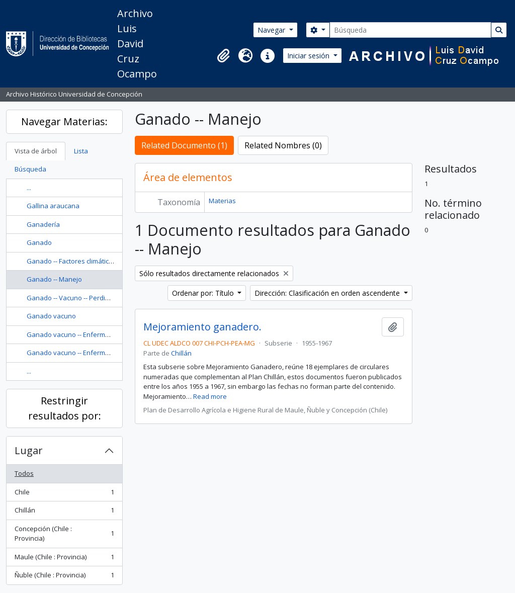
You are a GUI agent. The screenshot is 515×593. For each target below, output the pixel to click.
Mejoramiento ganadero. (202, 327)
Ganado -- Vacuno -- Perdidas (72, 297)
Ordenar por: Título (204, 293)
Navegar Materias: (64, 121)
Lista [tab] (81, 150)
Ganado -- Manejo (54, 279)
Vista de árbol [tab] (36, 150)
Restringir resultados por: (64, 408)
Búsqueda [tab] (30, 169)
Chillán (64, 512)
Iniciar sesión (309, 55)
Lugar (29, 450)
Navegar (272, 30)
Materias (222, 200)
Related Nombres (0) (283, 145)
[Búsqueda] (410, 30)
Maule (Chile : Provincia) (64, 559)
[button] (223, 56)
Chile (64, 494)
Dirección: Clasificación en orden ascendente (328, 293)
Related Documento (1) (184, 145)
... (29, 187)
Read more (210, 396)
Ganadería (43, 224)
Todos (24, 473)
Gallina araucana (53, 205)
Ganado (39, 242)
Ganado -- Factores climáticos (71, 261)
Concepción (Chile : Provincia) (64, 533)
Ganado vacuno (51, 315)
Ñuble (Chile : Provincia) (64, 577)
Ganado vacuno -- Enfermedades (78, 334)
